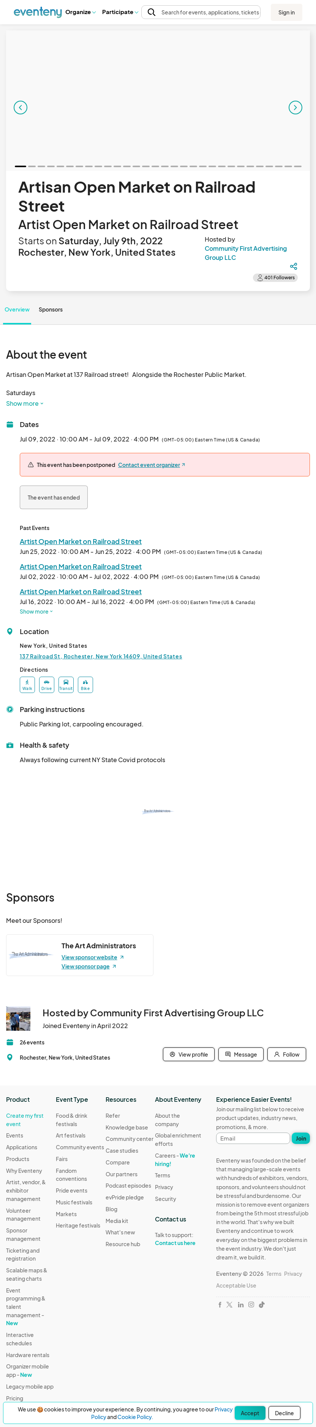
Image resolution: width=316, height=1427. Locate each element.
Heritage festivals (78, 1225)
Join (301, 1138)
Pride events (71, 1190)
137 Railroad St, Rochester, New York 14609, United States (101, 656)
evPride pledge (125, 1197)
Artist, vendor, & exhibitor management (26, 1190)
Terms (162, 1175)
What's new (120, 1232)
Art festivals (70, 1135)
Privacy (164, 1186)
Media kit (117, 1220)
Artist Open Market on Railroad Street (81, 541)
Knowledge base (127, 1127)
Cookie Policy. (135, 1416)
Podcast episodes (128, 1185)
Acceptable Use (236, 1285)
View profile (188, 1054)
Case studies (122, 1150)
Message (241, 1054)
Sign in (286, 12)
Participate (120, 11)
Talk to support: (180, 1239)
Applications (21, 1147)
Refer (113, 1115)
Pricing (14, 1398)
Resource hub (123, 1243)
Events (14, 1135)
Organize (80, 11)
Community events (80, 1147)
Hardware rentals (27, 1354)
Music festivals (74, 1202)
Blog (111, 1209)
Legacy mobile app (30, 1386)
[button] (80, 11)
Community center (129, 1138)
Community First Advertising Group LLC (246, 252)
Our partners (121, 1174)
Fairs (62, 1158)
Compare (118, 1162)
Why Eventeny (24, 1170)
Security (165, 1198)
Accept (250, 1413)
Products (17, 1158)
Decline (284, 1413)
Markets (66, 1213)
